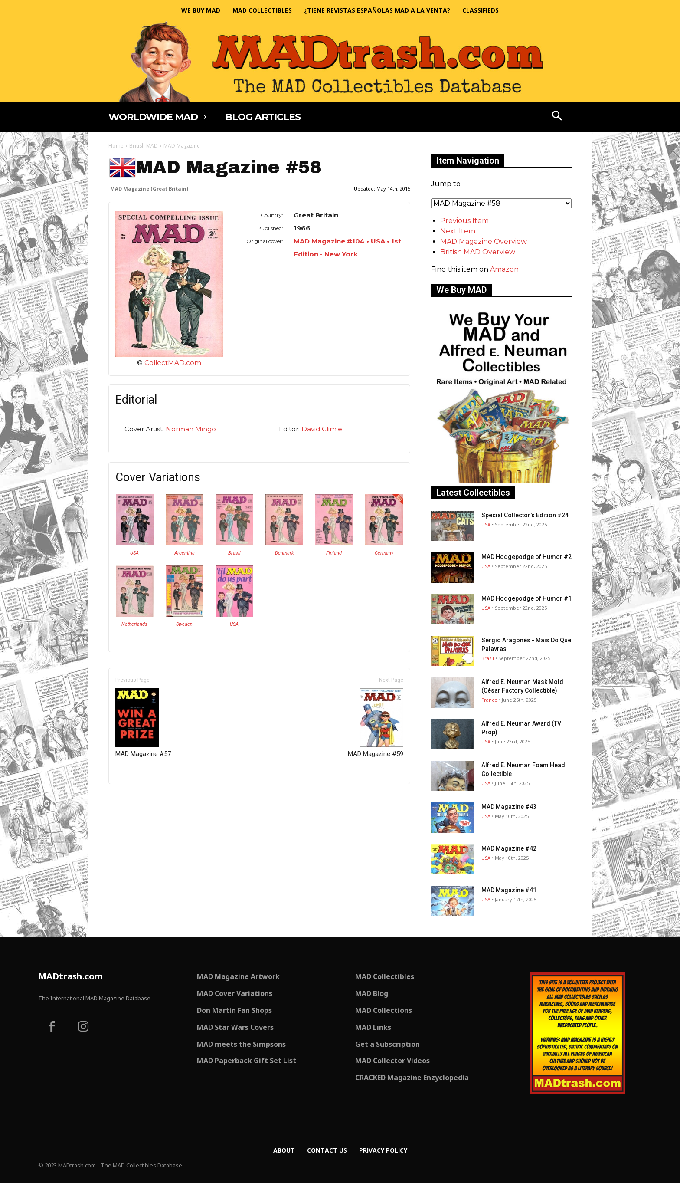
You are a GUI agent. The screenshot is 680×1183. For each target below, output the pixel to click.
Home (116, 145)
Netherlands (134, 624)
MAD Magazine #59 (375, 723)
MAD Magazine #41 (508, 890)
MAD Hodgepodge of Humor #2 (526, 556)
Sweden (184, 624)
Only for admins (138, 799)
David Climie (321, 429)
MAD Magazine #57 (143, 723)
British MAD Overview (477, 252)
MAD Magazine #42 (508, 848)
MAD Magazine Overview (483, 241)
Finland (334, 553)
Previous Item (464, 221)
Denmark (284, 553)
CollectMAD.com (172, 362)
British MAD (143, 145)
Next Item (457, 231)
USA (134, 553)
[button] (557, 116)
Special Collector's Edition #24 (525, 515)
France (489, 700)
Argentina (184, 553)
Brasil (234, 553)
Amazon (504, 269)
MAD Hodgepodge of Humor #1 (526, 598)
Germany (384, 553)
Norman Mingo (191, 429)
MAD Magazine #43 (508, 806)
